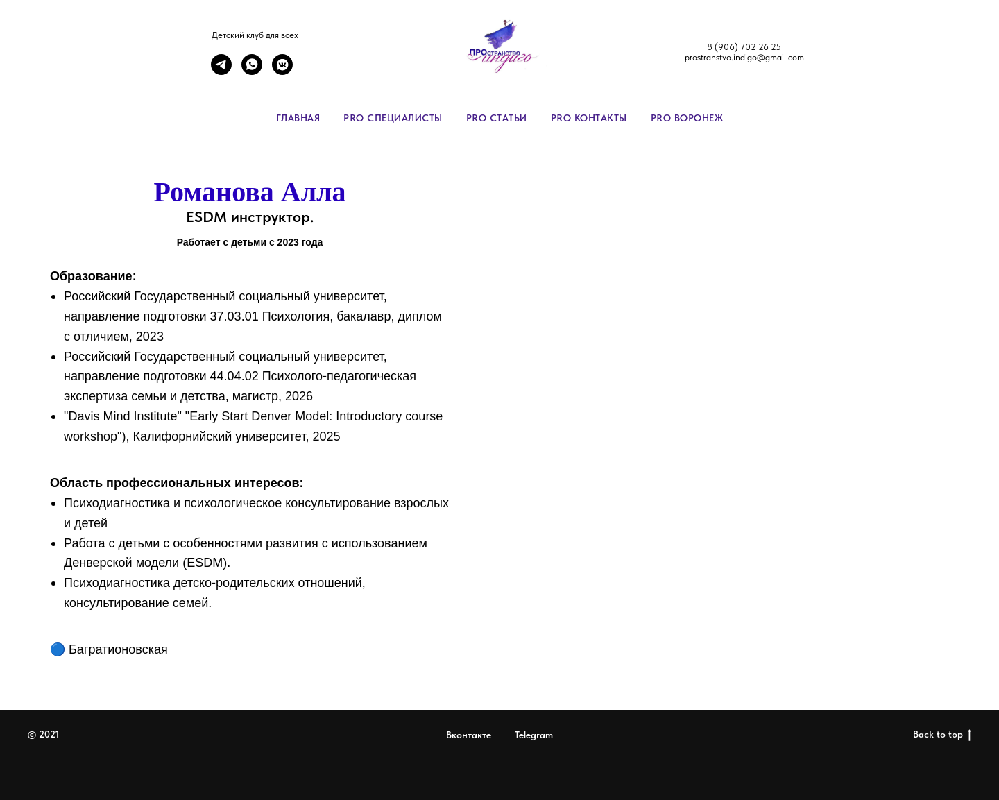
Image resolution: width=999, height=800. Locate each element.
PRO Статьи (496, 118)
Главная (298, 118)
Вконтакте (468, 734)
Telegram (534, 734)
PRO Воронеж (687, 118)
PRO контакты (589, 118)
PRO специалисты (393, 118)
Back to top (942, 735)
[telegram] (221, 71)
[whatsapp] (251, 71)
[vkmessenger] (282, 71)
